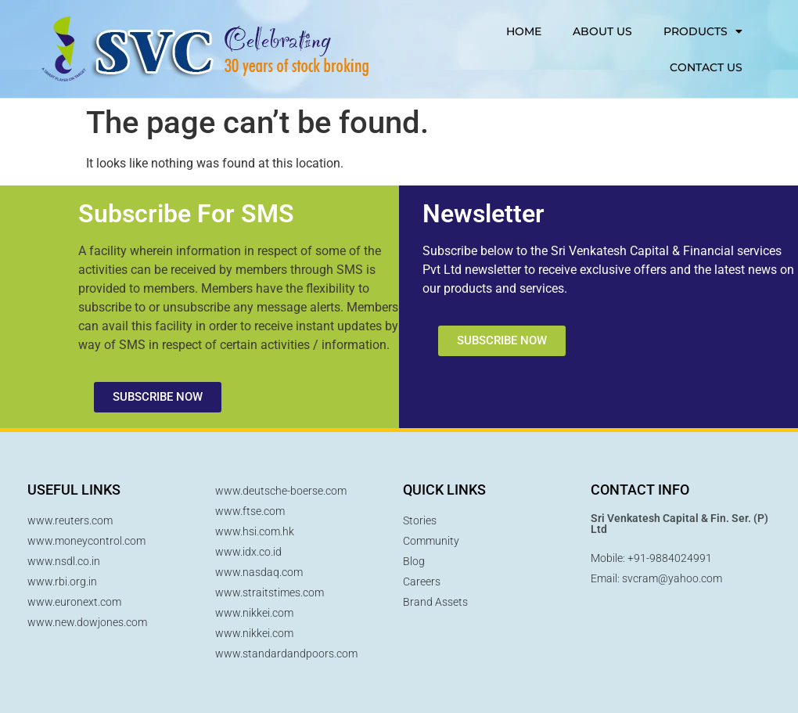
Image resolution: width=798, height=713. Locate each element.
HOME (523, 31)
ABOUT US (602, 31)
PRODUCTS (702, 31)
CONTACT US (706, 67)
